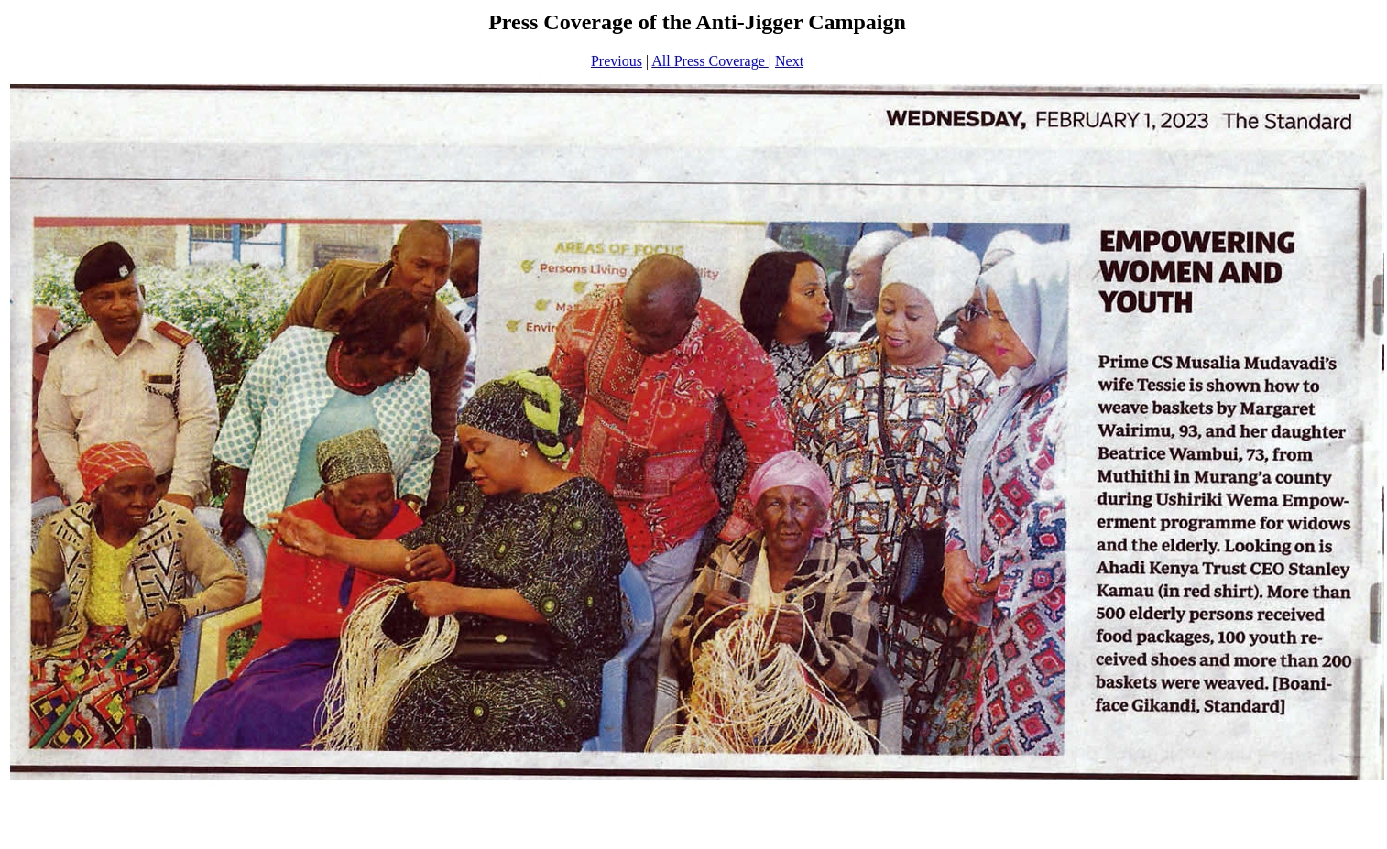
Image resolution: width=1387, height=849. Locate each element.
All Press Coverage (710, 61)
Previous (616, 61)
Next (789, 61)
